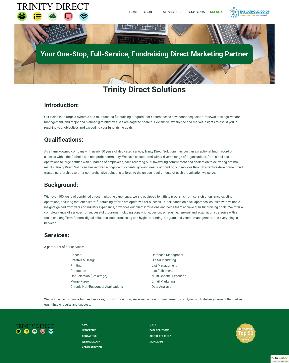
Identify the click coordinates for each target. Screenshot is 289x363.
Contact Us (89, 336)
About (151, 12)
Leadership (89, 330)
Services (173, 12)
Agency (216, 12)
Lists (153, 324)
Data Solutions (159, 330)
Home (133, 12)
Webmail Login (91, 341)
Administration (92, 347)
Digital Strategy (160, 336)
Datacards (195, 12)
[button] (280, 359)
